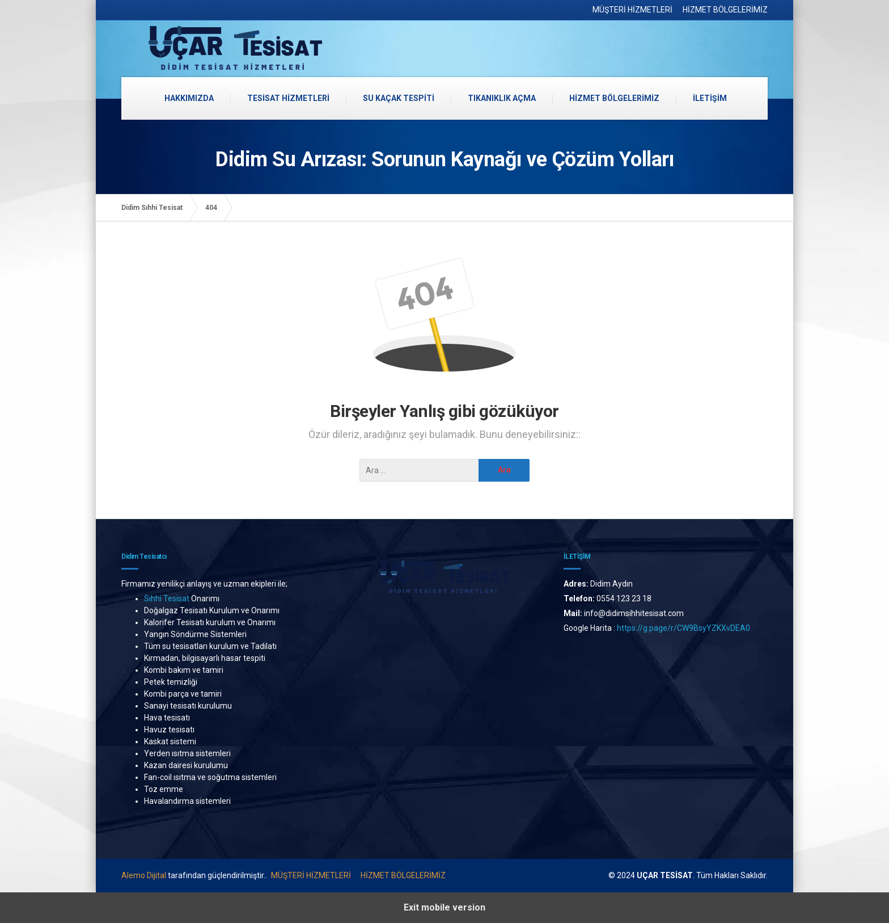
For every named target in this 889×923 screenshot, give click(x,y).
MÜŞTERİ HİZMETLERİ (632, 9)
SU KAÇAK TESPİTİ (398, 98)
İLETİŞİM (710, 98)
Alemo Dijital (143, 875)
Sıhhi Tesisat (166, 598)
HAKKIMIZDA (189, 98)
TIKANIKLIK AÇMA (502, 98)
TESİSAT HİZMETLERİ (288, 98)
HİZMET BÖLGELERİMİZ (725, 9)
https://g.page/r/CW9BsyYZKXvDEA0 (684, 628)
